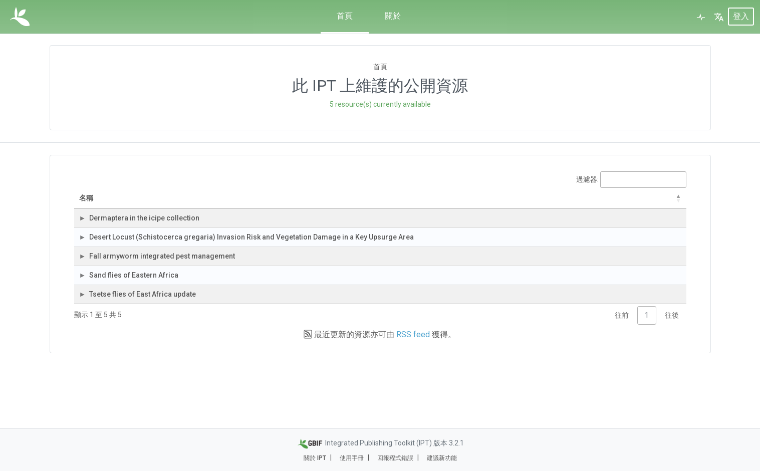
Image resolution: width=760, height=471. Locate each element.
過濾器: (631, 179)
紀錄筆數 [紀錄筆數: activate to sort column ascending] (515, 203)
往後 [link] (672, 378)
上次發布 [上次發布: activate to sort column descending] (623, 203)
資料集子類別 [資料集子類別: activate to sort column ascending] (469, 203)
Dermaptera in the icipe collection (155, 234)
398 (524, 352)
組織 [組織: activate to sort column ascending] (295, 203)
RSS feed (413, 397)
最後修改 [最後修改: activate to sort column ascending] (565, 203)
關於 (393, 16)
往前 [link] (622, 378)
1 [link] (647, 378)
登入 (741, 17)
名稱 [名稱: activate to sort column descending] (107, 203)
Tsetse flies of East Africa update (153, 352)
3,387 (521, 323)
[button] (719, 17)
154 (524, 234)
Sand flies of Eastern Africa (144, 323)
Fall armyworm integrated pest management (172, 293)
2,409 (521, 293)
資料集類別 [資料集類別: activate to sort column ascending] (421, 203)
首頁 (345, 16)
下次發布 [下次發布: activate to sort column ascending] (666, 203)
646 (524, 264)
